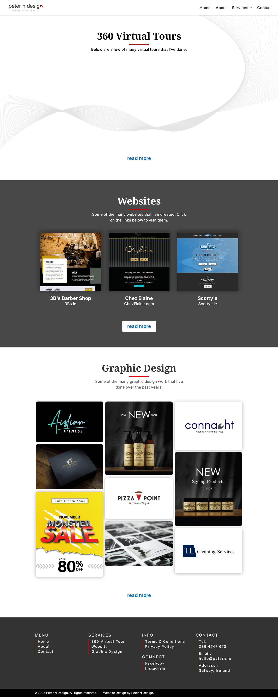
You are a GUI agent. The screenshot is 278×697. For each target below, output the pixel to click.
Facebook (155, 663)
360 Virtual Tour (108, 641)
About (221, 8)
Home (205, 8)
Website (100, 646)
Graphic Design (107, 651)
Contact (264, 8)
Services (240, 8)
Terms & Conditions (165, 641)
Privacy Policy (159, 646)
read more (139, 158)
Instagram (155, 668)
